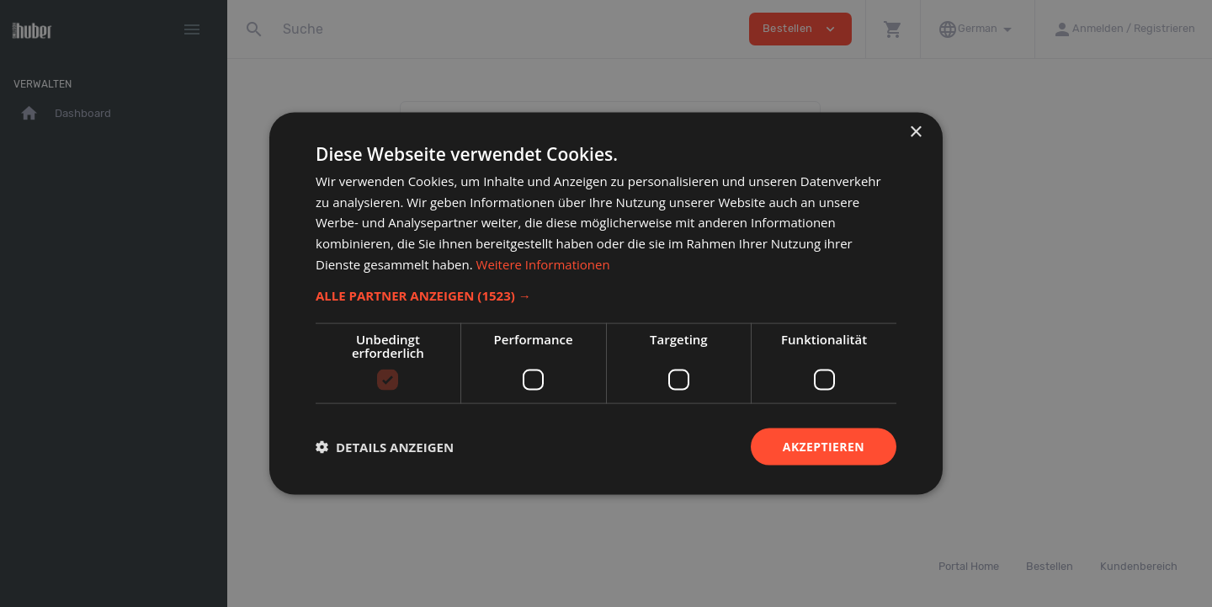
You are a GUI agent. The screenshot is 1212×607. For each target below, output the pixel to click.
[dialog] (606, 303)
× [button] (915, 131)
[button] (606, 294)
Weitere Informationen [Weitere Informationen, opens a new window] (543, 263)
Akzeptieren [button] (823, 446)
